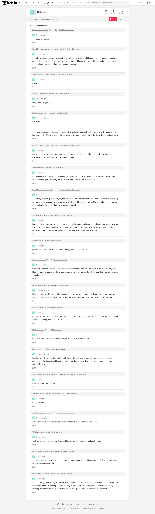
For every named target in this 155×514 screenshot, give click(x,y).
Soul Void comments (38, 167)
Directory (76, 508)
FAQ (77, 504)
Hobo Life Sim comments (40, 30)
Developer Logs (65, 3)
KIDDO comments (38, 330)
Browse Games (25, 3)
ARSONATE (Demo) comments (41, 374)
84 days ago (40, 35)
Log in (139, 3)
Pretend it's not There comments (42, 145)
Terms (85, 508)
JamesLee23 (55, 74)
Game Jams (37, 3)
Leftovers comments (38, 349)
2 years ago (40, 437)
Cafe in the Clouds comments (41, 451)
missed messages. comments (41, 413)
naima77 (52, 113)
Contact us (93, 504)
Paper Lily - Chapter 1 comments (42, 49)
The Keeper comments (39, 260)
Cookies (101, 508)
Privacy (92, 508)
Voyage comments (38, 74)
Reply (34, 42)
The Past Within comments (40, 215)
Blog (84, 504)
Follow (113, 19)
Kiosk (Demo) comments (39, 285)
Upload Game (50, 3)
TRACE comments (38, 432)
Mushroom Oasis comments (41, 473)
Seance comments (37, 240)
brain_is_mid (62, 374)
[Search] (127, 2)
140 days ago (41, 54)
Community (77, 3)
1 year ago (40, 118)
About (70, 504)
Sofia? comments (37, 113)
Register (148, 3)
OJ (56, 30)
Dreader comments (38, 307)
